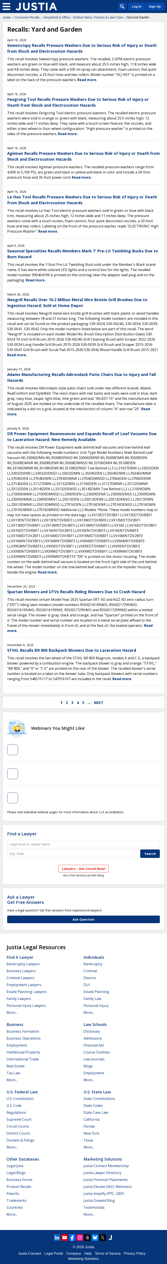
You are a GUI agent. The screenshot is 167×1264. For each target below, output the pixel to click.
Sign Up (155, 6)
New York (91, 1133)
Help (88, 1253)
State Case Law (96, 1112)
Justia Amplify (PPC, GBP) (104, 1193)
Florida (89, 1126)
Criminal (90, 970)
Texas (88, 1140)
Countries (15, 1207)
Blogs (88, 1066)
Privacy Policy (135, 1253)
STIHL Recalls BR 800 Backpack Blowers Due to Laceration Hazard (71, 650)
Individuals (94, 957)
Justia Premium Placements (106, 1179)
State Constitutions (99, 1098)
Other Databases (23, 1159)
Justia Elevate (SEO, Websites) (108, 1186)
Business (15, 1024)
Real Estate (16, 1066)
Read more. (87, 79)
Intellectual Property (23, 1052)
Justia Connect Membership (106, 1165)
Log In (136, 6)
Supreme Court (19, 1119)
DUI (87, 984)
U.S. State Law (97, 1091)
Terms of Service (108, 1253)
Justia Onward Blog (99, 1200)
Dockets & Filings (20, 1140)
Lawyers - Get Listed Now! (83, 868)
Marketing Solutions (103, 1159)
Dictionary (92, 1031)
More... (12, 1012)
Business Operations (24, 1038)
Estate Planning (96, 991)
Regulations (16, 1112)
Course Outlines (97, 1052)
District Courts (18, 1133)
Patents (13, 1193)
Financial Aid (94, 1045)
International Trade (23, 1059)
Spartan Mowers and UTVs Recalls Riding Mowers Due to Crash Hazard (76, 591)
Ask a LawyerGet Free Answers (25, 899)
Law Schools (95, 1024)
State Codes (93, 1105)
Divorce (90, 977)
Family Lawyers (19, 998)
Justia (7, 17)
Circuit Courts (18, 1126)
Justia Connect (29, 1253)
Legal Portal (53, 1253)
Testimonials (94, 1207)
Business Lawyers (21, 970)
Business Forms (19, 1179)
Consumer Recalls (27, 17)
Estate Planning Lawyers (27, 991)
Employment (17, 1045)
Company (73, 1253)
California (91, 1119)
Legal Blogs (16, 1172)
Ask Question (83, 919)
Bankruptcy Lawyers (23, 964)
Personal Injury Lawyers (26, 1005)
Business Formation (23, 1031)
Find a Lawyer (22, 834)
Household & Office (56, 17)
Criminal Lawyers (20, 977)
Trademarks (17, 1200)
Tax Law (13, 1073)
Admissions (93, 1038)
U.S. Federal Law (22, 1091)
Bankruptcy (93, 964)
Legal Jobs (15, 1165)
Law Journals (94, 1059)
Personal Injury (96, 1005)
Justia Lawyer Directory (102, 1172)
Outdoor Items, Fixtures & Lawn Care (98, 17)
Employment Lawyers (24, 984)
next (98, 702)
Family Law (92, 998)
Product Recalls (19, 1186)
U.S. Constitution (20, 1098)
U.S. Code (14, 1105)
